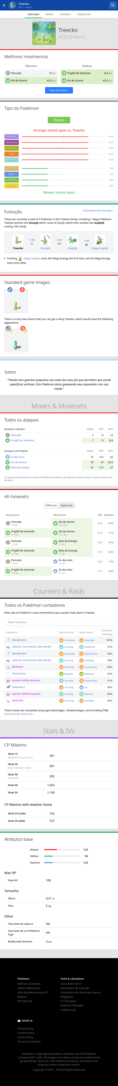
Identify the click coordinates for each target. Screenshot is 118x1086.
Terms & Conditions (29, 1041)
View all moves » (59, 90)
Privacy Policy (25, 1028)
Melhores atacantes (29, 983)
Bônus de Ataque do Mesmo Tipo (73, 477)
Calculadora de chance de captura (80, 992)
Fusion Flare (88, 667)
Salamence (15, 687)
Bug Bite (66, 673)
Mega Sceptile (29, 258)
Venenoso (12, 142)
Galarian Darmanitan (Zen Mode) (28, 646)
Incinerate (67, 640)
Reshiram (14, 667)
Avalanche (87, 646)
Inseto (12, 148)
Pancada (16, 73)
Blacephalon (16, 640)
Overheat (86, 640)
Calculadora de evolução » (98, 210)
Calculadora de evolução (74, 988)
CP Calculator (68, 1001)
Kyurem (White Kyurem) (23, 680)
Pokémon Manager (71, 1005)
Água (12, 174)
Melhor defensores (28, 988)
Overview (33, 14)
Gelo (11, 159)
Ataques (22, 996)
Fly (83, 687)
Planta (11, 180)
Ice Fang (66, 646)
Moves (49, 14)
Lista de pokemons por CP (32, 992)
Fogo (11, 154)
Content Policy (25, 1033)
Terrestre (11, 168)
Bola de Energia (20, 467)
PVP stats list (24, 1001)
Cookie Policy (25, 1037)
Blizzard (85, 694)
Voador (11, 136)
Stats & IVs (83, 14)
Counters (65, 14)
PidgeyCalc (66, 996)
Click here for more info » (19, 714)
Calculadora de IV (70, 983)
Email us (27, 1020)
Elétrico (11, 185)
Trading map (67, 1009)
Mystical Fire (88, 653)
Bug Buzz (86, 673)
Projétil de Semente (78, 73)
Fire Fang (66, 667)
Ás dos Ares (18, 457)
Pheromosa (16, 673)
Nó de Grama (19, 80)
